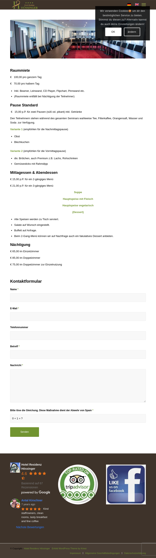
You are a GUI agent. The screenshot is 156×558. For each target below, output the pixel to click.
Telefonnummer (19, 327)
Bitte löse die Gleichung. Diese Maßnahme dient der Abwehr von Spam (51, 410)
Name (14, 289)
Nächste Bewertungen (30, 527)
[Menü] (144, 5)
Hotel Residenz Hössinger (37, 548)
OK (113, 31)
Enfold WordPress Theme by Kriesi (69, 548)
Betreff (15, 346)
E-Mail (14, 308)
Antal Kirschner (31, 500)
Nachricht (16, 365)
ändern (132, 31)
